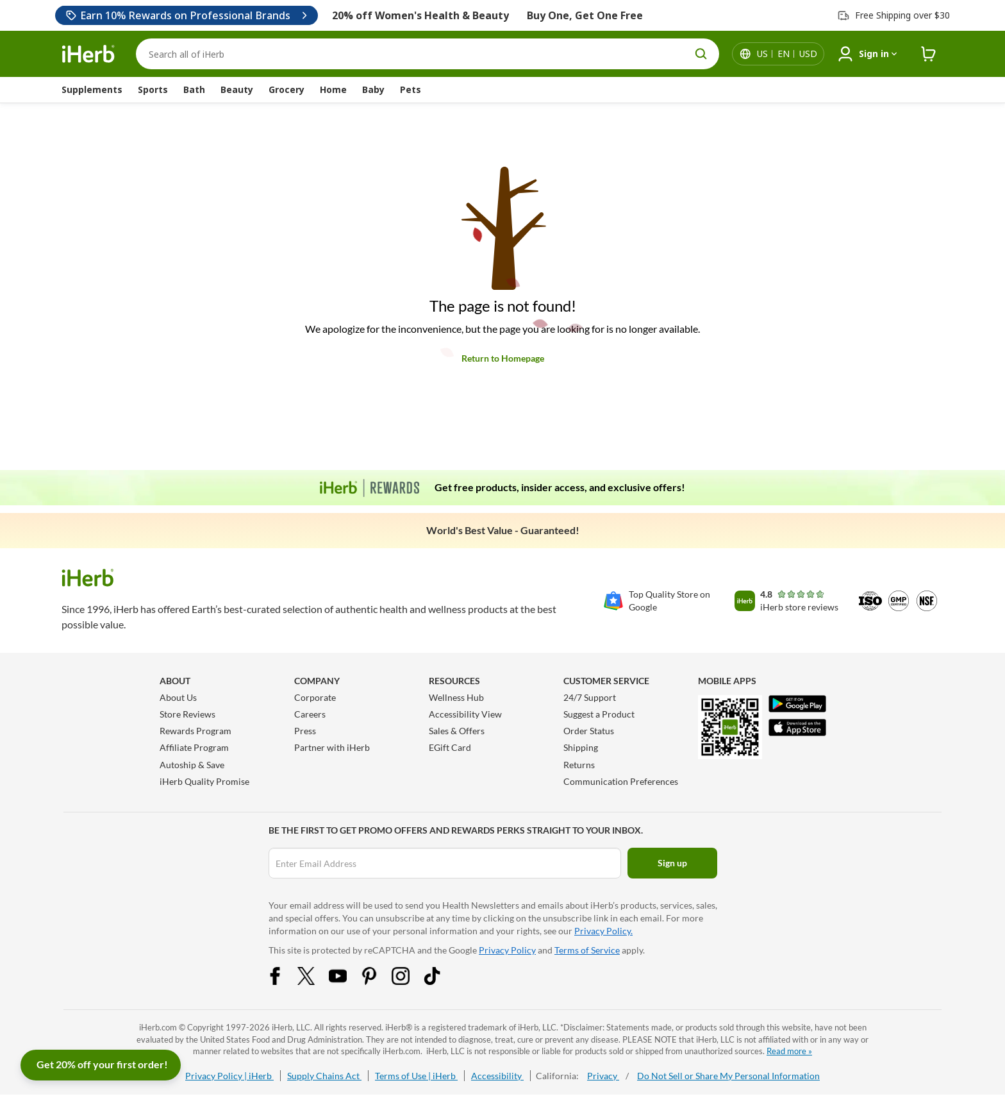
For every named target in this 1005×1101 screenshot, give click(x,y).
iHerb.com (158, 1027)
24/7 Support (589, 697)
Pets (410, 89)
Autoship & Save (192, 764)
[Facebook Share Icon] (283, 981)
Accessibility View (465, 714)
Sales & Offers (457, 730)
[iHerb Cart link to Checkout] (928, 54)
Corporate (315, 697)
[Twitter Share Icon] (314, 981)
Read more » (789, 1051)
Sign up (672, 862)
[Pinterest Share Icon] (377, 981)
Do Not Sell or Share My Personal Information (728, 1075)
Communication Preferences (620, 781)
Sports (153, 89)
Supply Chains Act (324, 1075)
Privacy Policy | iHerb (229, 1075)
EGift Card (450, 747)
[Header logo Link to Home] (88, 54)
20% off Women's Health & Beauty (420, 15)
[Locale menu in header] (787, 54)
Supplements (92, 89)
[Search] (427, 53)
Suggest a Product (599, 714)
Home (333, 89)
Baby (373, 89)
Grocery (286, 89)
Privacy (603, 1075)
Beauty (236, 89)
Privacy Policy (507, 950)
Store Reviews (187, 714)
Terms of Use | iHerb (416, 1075)
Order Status (588, 730)
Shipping (580, 747)
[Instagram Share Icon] (409, 981)
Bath (194, 89)
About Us (178, 697)
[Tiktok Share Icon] (440, 981)
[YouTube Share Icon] (346, 981)
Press (305, 730)
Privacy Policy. (603, 930)
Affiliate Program (194, 747)
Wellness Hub (456, 697)
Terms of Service (587, 950)
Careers (310, 714)
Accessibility (497, 1075)
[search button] (701, 53)
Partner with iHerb (332, 747)
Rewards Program (195, 730)
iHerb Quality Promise (204, 781)
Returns (579, 764)
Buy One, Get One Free (585, 15)
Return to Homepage (502, 358)
